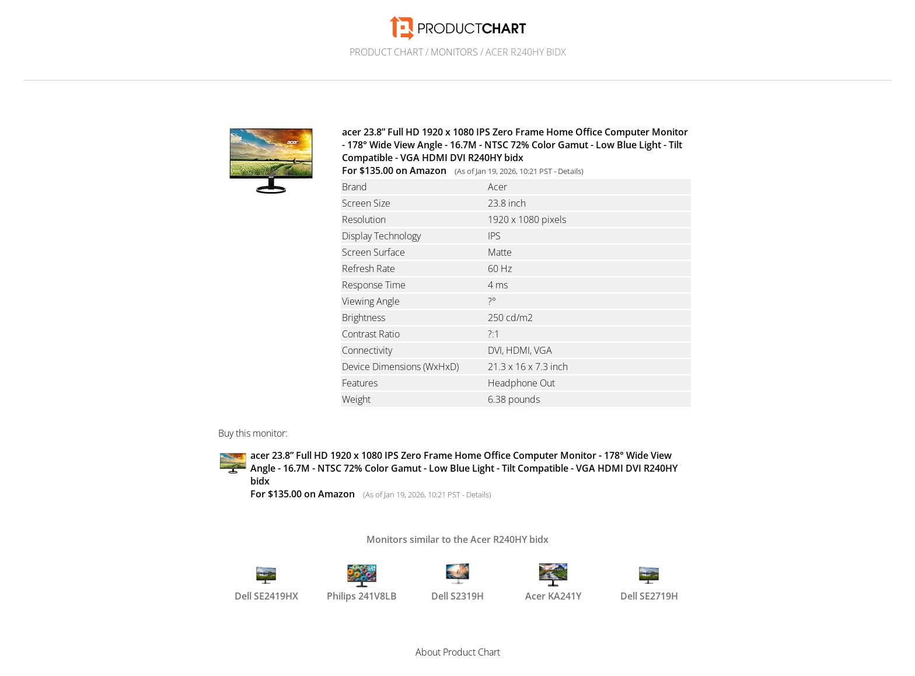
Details (569, 171)
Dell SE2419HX (266, 581)
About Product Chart (457, 652)
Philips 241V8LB (362, 581)
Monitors (454, 52)
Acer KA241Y (553, 581)
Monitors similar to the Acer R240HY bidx (457, 539)
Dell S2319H (457, 581)
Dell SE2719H (649, 581)
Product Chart (386, 52)
